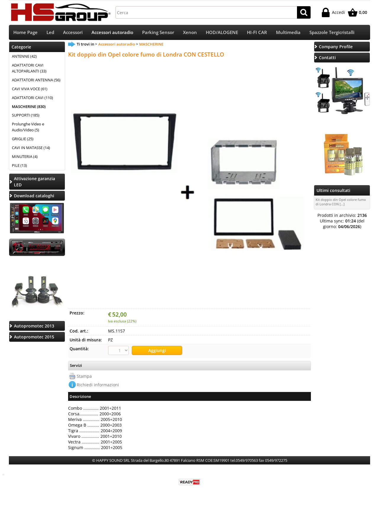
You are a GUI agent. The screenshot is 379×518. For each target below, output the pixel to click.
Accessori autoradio (112, 33)
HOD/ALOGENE (222, 33)
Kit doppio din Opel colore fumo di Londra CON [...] (341, 202)
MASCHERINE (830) (29, 107)
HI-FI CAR (257, 33)
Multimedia (288, 33)
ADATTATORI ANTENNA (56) (36, 80)
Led (50, 33)
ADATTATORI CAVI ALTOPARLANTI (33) (29, 68)
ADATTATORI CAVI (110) (32, 98)
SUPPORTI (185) (25, 116)
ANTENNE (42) (24, 56)
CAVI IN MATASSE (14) (31, 148)
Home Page (25, 33)
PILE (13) (19, 166)
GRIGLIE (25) (22, 139)
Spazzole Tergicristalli (331, 33)
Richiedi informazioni (98, 385)
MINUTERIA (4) (25, 157)
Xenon (190, 33)
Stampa (84, 376)
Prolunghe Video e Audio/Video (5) (28, 127)
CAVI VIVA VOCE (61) (29, 89)
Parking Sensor (158, 33)
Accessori (73, 33)
